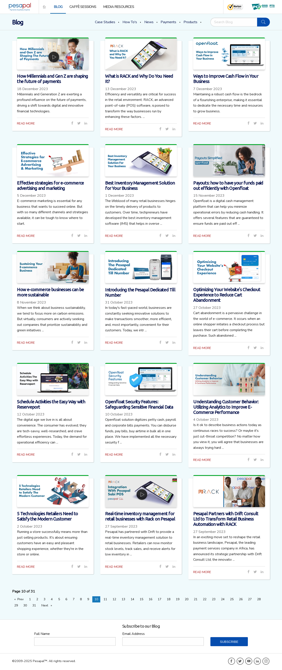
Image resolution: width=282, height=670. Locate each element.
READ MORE (26, 123)
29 (16, 605)
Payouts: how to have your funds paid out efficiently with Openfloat (228, 185)
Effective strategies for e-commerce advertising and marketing (50, 185)
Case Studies (105, 22)
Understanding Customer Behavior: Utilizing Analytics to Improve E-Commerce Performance (225, 407)
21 (195, 599)
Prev (21, 599)
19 (177, 599)
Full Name (42, 633)
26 (241, 599)
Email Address (133, 633)
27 (250, 599)
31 (34, 605)
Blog (58, 6)
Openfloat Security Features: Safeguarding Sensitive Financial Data (139, 404)
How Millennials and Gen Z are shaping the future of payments (52, 79)
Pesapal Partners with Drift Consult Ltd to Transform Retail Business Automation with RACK (225, 519)
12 (114, 599)
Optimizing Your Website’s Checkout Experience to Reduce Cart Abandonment (226, 295)
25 (232, 599)
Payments (168, 22)
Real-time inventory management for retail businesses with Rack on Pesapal (140, 516)
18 (168, 599)
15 (141, 599)
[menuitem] (18, 7)
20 (186, 599)
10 (96, 599)
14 (132, 599)
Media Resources (118, 6)
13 (123, 599)
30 (25, 605)
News (149, 22)
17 (159, 599)
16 (150, 599)
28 (259, 599)
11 (105, 599)
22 (204, 599)
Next (47, 605)
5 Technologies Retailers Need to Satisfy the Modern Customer (47, 516)
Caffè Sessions (82, 6)
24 (222, 599)
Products (190, 22)
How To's (129, 22)
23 (213, 599)
